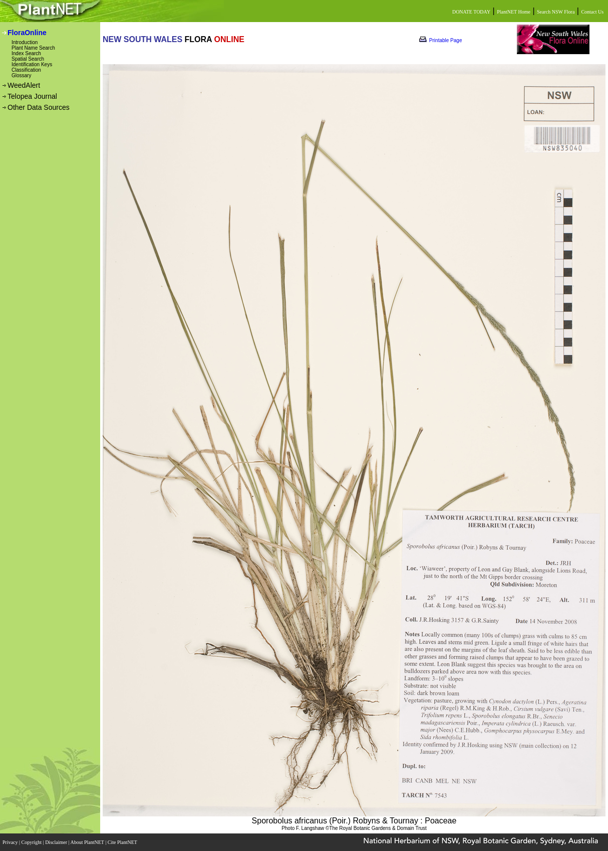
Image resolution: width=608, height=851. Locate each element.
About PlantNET (87, 842)
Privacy (11, 842)
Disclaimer (56, 842)
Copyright (32, 842)
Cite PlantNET (123, 842)
